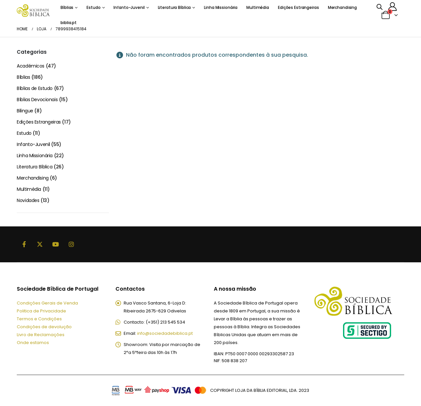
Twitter (39, 244)
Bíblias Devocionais (37, 99)
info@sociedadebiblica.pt (165, 333)
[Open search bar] (379, 6)
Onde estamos (33, 342)
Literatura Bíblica (174, 7)
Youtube (55, 244)
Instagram (71, 244)
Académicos (30, 66)
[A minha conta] (392, 6)
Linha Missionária (220, 7)
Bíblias (67, 7)
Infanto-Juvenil (128, 7)
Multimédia (257, 7)
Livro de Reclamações (40, 335)
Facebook (24, 244)
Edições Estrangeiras (298, 7)
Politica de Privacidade (41, 311)
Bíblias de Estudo (35, 88)
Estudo (93, 7)
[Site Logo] (33, 10)
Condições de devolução (44, 327)
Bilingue (25, 110)
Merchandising (342, 7)
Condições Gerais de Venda (47, 303)
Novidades (28, 200)
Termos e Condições (39, 319)
